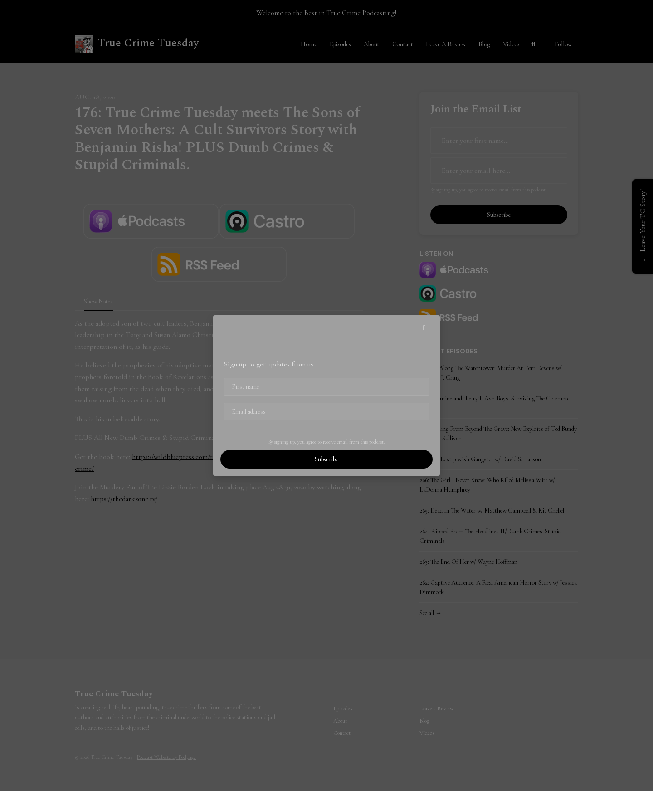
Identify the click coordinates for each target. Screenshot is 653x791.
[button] (424, 327)
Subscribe (326, 459)
